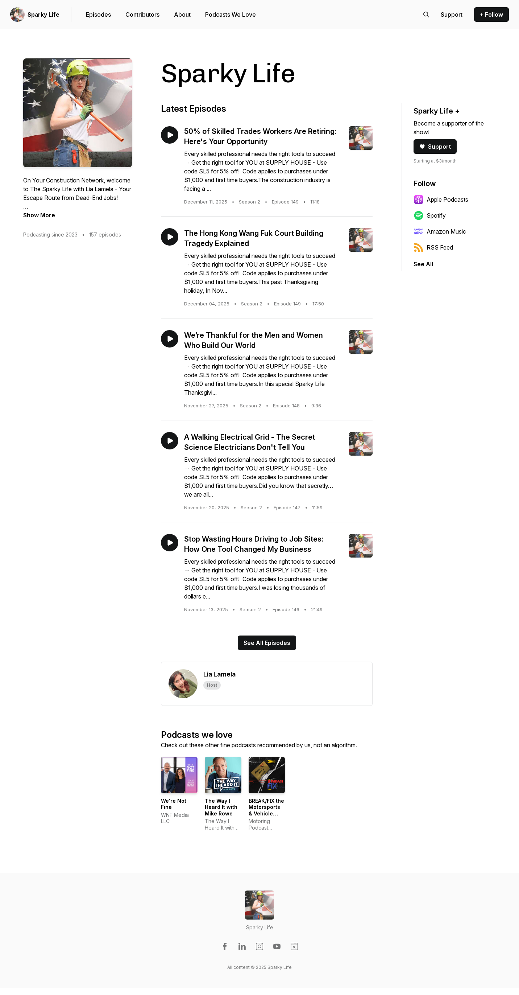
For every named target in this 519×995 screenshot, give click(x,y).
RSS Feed (433, 247)
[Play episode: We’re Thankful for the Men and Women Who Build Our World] (169, 339)
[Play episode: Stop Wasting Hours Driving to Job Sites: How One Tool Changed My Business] (169, 542)
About (182, 14)
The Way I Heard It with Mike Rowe (221, 807)
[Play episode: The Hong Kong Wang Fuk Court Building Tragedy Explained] (169, 237)
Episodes (98, 14)
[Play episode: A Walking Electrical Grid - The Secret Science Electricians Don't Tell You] (169, 440)
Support (435, 146)
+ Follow (491, 14)
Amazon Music (440, 231)
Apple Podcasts (441, 199)
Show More (39, 215)
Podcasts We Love (230, 14)
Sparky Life (43, 14)
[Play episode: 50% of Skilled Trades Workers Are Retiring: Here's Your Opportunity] (169, 135)
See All (423, 264)
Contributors (142, 14)
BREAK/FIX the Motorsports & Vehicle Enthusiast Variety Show (266, 813)
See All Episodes (267, 642)
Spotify (430, 215)
